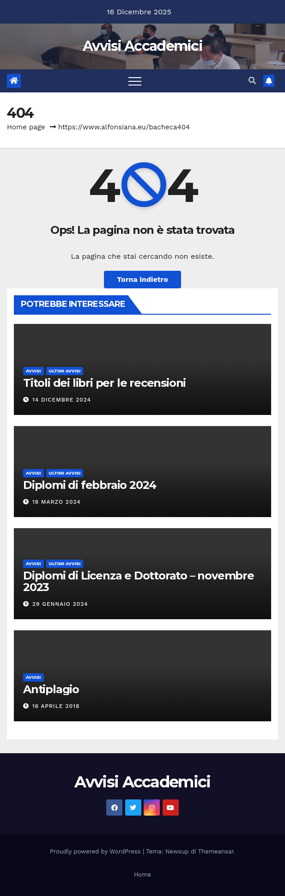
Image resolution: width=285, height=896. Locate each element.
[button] (252, 80)
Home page (26, 127)
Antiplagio (51, 689)
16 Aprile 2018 (55, 706)
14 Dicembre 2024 (61, 399)
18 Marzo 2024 (56, 502)
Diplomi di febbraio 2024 (89, 485)
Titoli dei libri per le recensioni (104, 383)
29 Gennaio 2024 (60, 604)
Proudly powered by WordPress (96, 851)
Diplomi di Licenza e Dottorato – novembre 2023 (138, 581)
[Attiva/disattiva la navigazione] (134, 81)
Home (142, 874)
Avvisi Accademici (142, 46)
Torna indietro (142, 279)
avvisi (33, 370)
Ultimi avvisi (65, 370)
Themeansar (216, 851)
